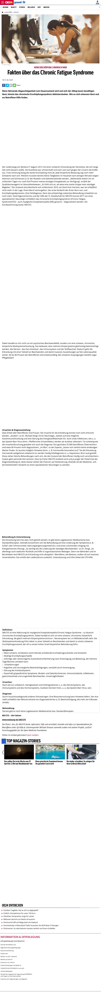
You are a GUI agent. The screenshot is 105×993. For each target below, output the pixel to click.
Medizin (46, 7)
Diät (39, 7)
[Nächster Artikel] (96, 752)
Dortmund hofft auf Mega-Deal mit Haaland (20, 922)
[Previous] (2, 7)
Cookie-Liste (4, 953)
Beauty (14, 7)
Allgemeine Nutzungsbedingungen (11, 948)
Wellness (31, 7)
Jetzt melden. (33, 735)
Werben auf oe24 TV (6, 959)
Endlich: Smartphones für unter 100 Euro (18, 913)
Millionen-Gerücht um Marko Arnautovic (18, 919)
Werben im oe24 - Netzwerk (9, 956)
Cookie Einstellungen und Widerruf (11, 965)
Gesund (5, 7)
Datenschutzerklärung (7, 951)
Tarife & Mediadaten (7, 971)
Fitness (22, 7)
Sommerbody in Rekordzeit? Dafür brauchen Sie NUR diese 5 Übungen (30, 925)
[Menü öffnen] (2, 2)
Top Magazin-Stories (23, 741)
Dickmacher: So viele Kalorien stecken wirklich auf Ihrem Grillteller (28, 928)
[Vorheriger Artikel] (4, 752)
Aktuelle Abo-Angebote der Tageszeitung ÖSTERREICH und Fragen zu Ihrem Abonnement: (16, 975)
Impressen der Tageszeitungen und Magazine (14, 979)
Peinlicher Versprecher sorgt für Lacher (18, 916)
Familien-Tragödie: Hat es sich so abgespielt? (20, 910)
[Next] (99, 7)
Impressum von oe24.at (7, 962)
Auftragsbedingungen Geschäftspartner (13, 941)
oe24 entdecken (12, 905)
